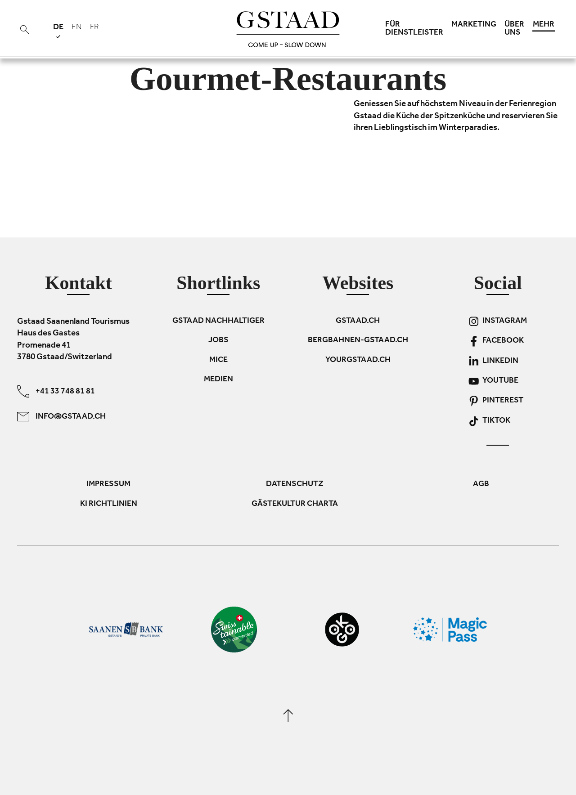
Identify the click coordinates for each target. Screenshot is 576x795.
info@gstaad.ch (61, 416)
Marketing (473, 25)
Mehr (543, 27)
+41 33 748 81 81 (56, 391)
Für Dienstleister (414, 29)
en (77, 28)
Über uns (514, 29)
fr (94, 28)
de (58, 31)
